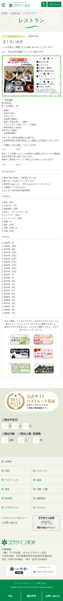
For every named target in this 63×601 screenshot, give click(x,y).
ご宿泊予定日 (10, 420)
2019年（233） (11, 265)
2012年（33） (10, 287)
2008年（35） (10, 300)
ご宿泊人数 (24, 434)
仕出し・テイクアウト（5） (16, 212)
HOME (8, 461)
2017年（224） (11, 271)
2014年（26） (10, 281)
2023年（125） (11, 252)
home (5, 13)
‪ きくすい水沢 (12, 42)
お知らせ (15, 13)
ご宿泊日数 (8, 434)
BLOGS (8, 498)
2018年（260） (11, 268)
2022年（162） (11, 255)
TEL (10, 596)
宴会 (7, 489)
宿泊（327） (9, 202)
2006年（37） (10, 306)
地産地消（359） (11, 209)
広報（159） (9, 231)
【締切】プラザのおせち (15, 187)
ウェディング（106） (13, 218)
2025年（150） (11, 246)
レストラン (13, 36)
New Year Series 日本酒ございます (20, 178)
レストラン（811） (12, 215)
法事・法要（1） (11, 228)
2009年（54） (10, 297)
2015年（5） (9, 278)
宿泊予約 (31, 596)
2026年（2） (9, 243)
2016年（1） (9, 275)
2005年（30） (10, 310)
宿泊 (7, 470)
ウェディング (11, 480)
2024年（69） (10, 249)
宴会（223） (9, 224)
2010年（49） (10, 294)
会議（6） (8, 221)
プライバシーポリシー (15, 518)
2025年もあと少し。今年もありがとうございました (27, 184)
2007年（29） (10, 303)
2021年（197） (11, 259)
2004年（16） (10, 313)
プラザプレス (11, 507)
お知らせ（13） (11, 205)
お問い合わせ (53, 596)
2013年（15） (10, 284)
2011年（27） (10, 290)
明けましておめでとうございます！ (20, 181)
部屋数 (37, 434)
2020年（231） (11, 262)
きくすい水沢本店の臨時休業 (17, 190)
